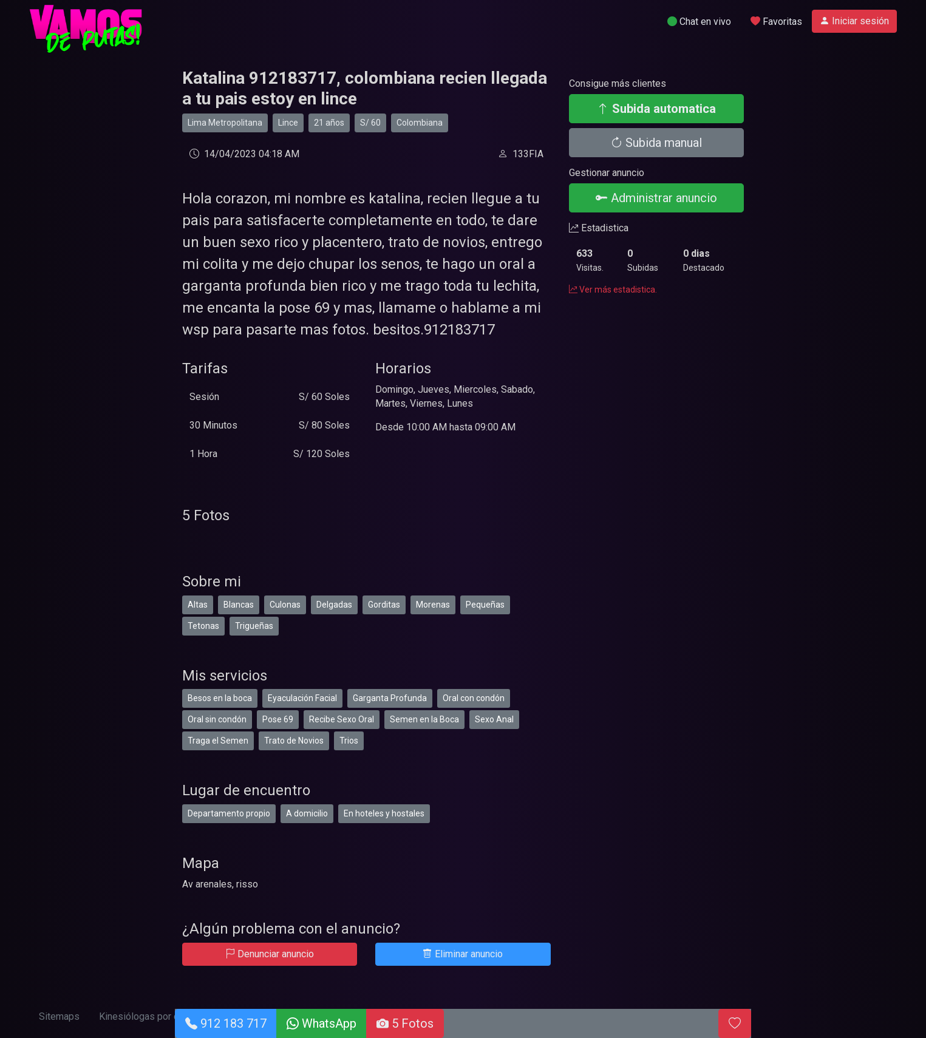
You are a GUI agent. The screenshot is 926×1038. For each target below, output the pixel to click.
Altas (198, 604)
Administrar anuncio (656, 198)
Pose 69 (277, 719)
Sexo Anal (494, 719)
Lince (288, 122)
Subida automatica (656, 108)
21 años (329, 122)
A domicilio (307, 813)
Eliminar (463, 954)
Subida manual (656, 142)
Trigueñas (254, 626)
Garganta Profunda (390, 698)
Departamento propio (229, 813)
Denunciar (269, 954)
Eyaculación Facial (302, 698)
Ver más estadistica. (613, 289)
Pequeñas (485, 604)
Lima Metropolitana (225, 122)
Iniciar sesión (854, 21)
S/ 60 (370, 122)
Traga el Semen (218, 740)
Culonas (285, 604)
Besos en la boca (220, 698)
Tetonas (203, 626)
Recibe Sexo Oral (341, 719)
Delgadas (334, 604)
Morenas (433, 604)
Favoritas (776, 21)
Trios (348, 740)
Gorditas (384, 604)
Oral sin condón (217, 719)
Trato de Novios (294, 740)
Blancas (238, 604)
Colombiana (420, 122)
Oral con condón (474, 698)
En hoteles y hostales (384, 813)
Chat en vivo (699, 21)
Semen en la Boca (424, 719)
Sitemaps (59, 1016)
